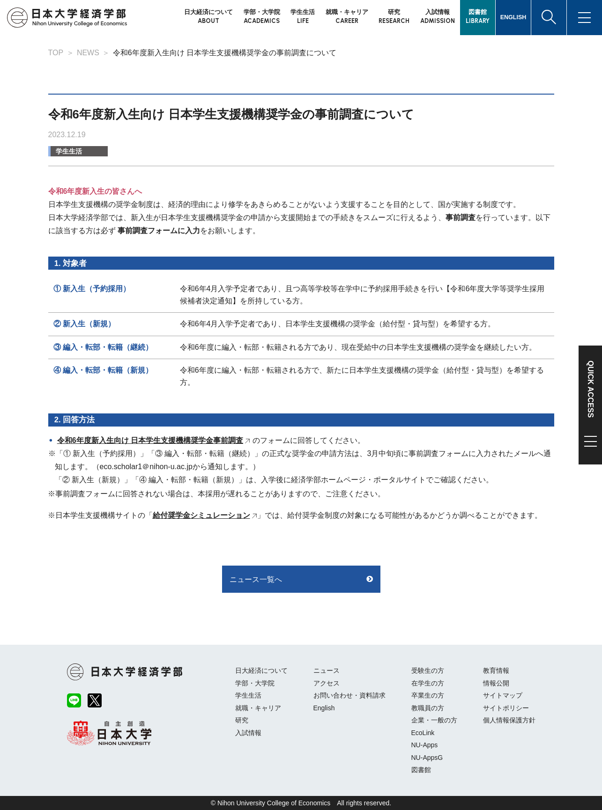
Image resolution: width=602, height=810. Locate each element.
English (324, 708)
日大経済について (261, 670)
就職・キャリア (258, 708)
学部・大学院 (255, 683)
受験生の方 (427, 670)
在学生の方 (427, 683)
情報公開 (496, 683)
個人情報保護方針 (509, 720)
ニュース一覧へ (256, 579)
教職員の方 (427, 708)
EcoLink (423, 732)
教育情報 (496, 670)
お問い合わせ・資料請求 (349, 695)
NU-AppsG (427, 757)
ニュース (326, 670)
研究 (241, 720)
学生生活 (69, 151)
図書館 (421, 769)
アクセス (326, 683)
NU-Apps (424, 745)
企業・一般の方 (434, 720)
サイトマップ (502, 695)
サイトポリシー (506, 708)
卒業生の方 (427, 695)
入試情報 (248, 732)
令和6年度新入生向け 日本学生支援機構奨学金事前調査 (150, 440)
